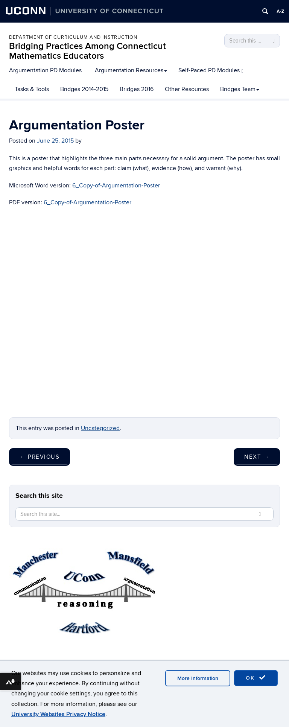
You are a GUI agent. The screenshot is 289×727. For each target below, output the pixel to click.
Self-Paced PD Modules (210, 70)
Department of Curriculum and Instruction (73, 37)
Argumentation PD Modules (45, 70)
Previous (39, 456)
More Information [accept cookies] (197, 678)
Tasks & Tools (32, 89)
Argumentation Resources (131, 70)
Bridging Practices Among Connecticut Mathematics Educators (87, 51)
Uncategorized (100, 428)
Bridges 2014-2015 (84, 89)
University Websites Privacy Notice (58, 714)
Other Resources (187, 89)
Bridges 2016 (137, 89)
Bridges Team (239, 89)
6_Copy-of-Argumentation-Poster (116, 185)
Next (256, 456)
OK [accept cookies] (256, 677)
